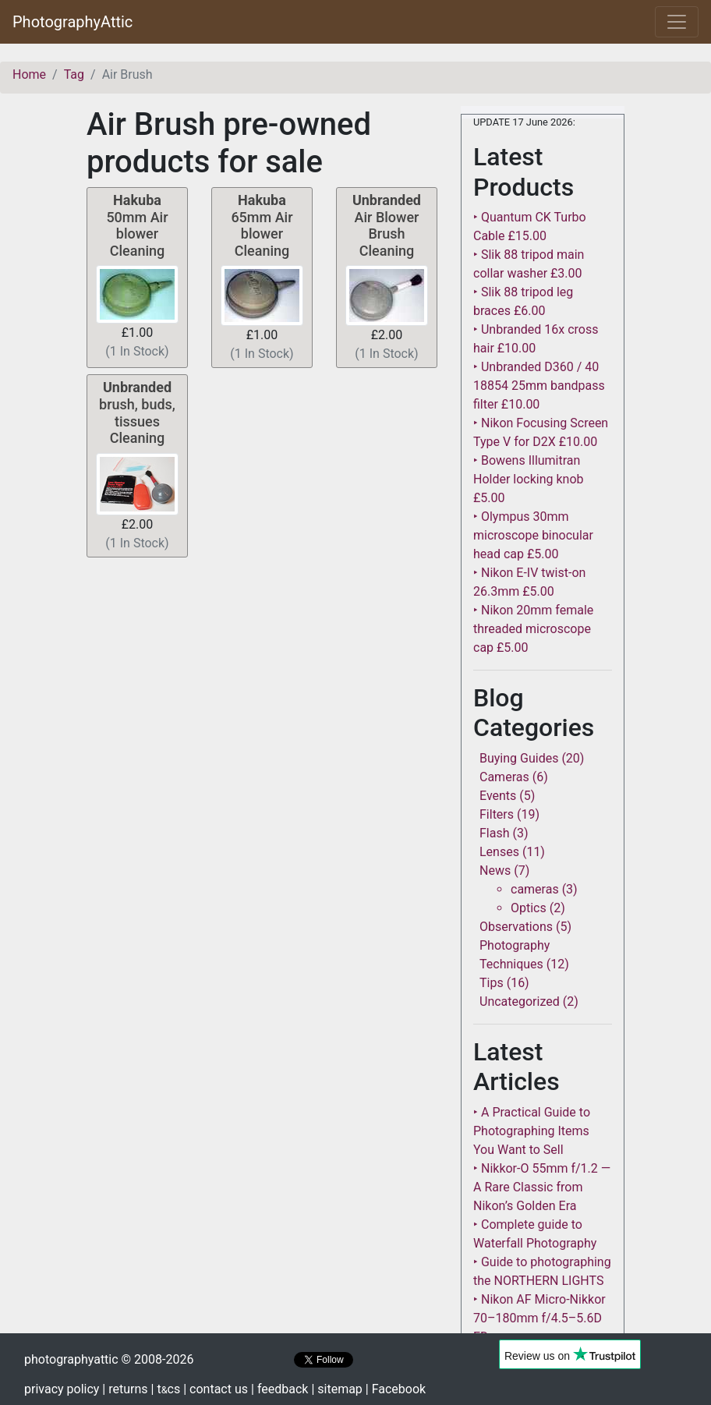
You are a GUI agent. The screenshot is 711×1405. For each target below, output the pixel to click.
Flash (494, 833)
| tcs (166, 1389)
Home (29, 74)
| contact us (215, 1389)
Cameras (504, 777)
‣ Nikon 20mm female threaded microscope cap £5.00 (533, 629)
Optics (529, 908)
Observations (516, 926)
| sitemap (336, 1389)
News (495, 870)
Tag (74, 74)
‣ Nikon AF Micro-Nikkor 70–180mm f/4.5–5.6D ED (539, 1318)
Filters (496, 814)
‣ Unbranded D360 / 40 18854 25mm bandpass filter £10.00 (539, 385)
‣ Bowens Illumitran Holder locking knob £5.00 (528, 479)
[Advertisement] (262, 673)
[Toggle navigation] (677, 21)
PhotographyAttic (72, 21)
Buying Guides (518, 758)
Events (497, 795)
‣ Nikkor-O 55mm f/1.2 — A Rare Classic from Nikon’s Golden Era (541, 1187)
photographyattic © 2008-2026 (108, 1359)
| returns (124, 1389)
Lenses (499, 851)
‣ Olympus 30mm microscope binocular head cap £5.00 (533, 535)
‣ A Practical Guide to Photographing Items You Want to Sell (531, 1131)
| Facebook (396, 1389)
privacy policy (61, 1389)
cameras (535, 889)
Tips (491, 982)
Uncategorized (519, 1001)
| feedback (279, 1389)
